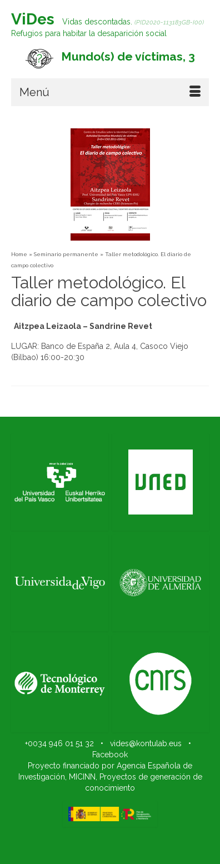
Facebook (110, 754)
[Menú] (110, 92)
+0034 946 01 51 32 (59, 743)
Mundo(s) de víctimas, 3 (128, 56)
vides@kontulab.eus (146, 743)
